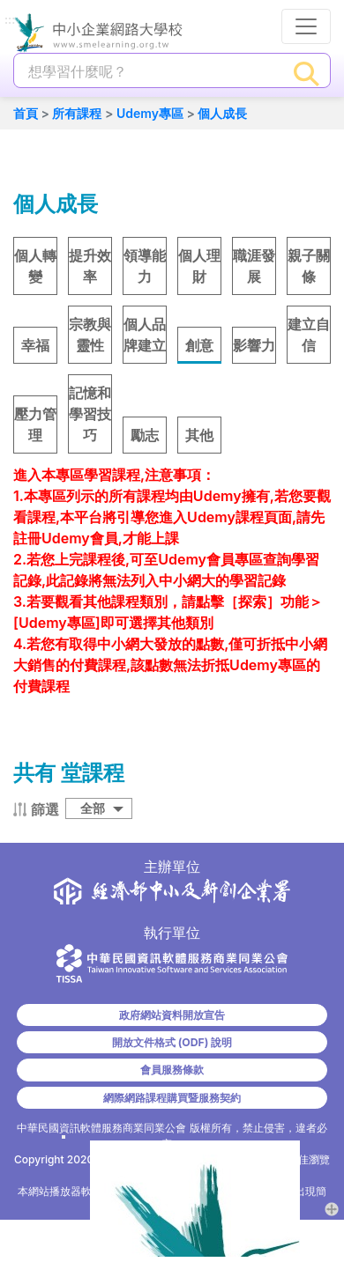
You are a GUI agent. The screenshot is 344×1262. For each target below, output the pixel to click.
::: (9, 20)
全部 (92, 808)
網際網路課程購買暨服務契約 (172, 1097)
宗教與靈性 (90, 334)
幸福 (35, 345)
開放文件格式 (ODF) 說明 (172, 1042)
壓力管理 (35, 424)
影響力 (254, 345)
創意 (199, 345)
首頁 (25, 113)
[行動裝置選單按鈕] (306, 26)
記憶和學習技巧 (90, 414)
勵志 (145, 435)
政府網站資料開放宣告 (172, 1015)
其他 (199, 435)
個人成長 (222, 113)
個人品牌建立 (144, 334)
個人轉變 (35, 266)
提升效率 (90, 266)
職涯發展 (254, 266)
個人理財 (199, 266)
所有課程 (76, 113)
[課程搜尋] (149, 71)
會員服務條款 (172, 1069)
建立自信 (309, 334)
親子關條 (309, 266)
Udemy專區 (149, 113)
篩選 (45, 809)
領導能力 (144, 266)
